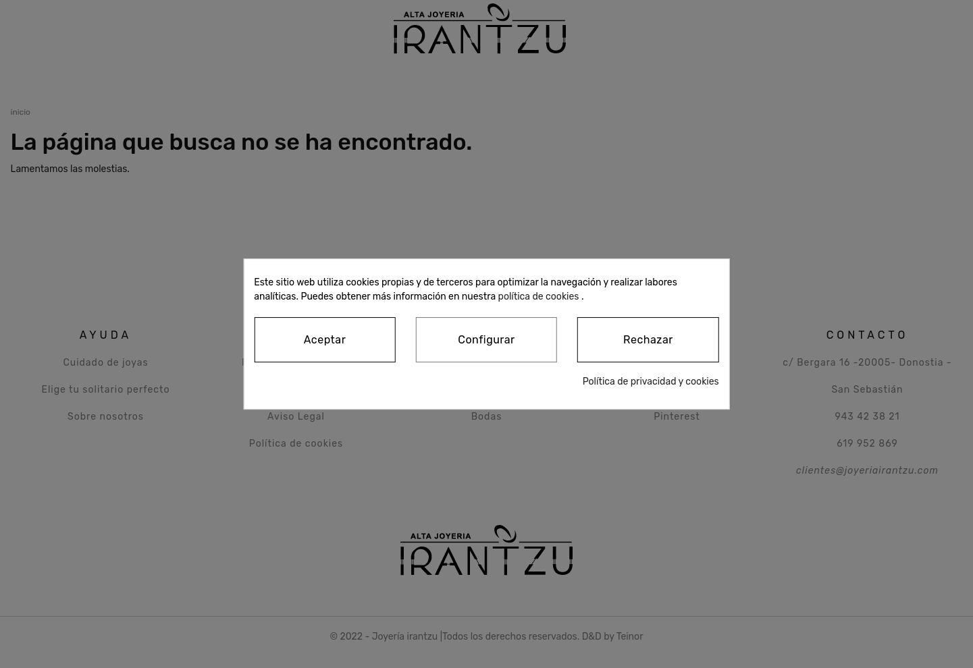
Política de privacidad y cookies (651, 381)
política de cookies (538, 296)
